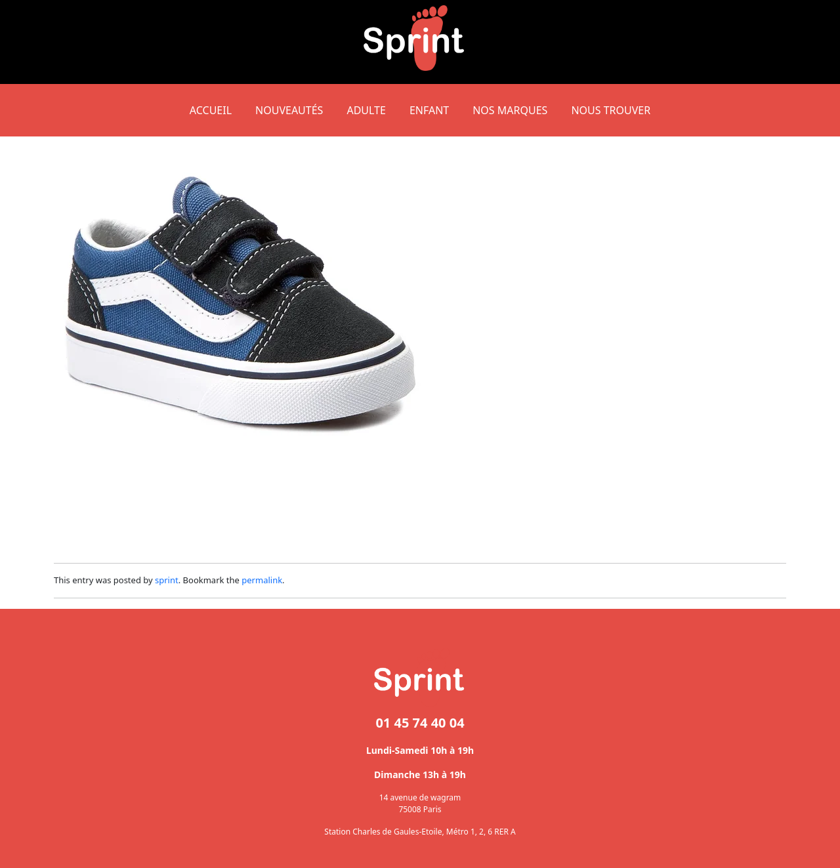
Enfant (429, 110)
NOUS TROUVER (610, 110)
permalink (262, 580)
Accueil (211, 110)
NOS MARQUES (509, 110)
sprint (166, 580)
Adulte (365, 110)
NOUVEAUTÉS (289, 110)
